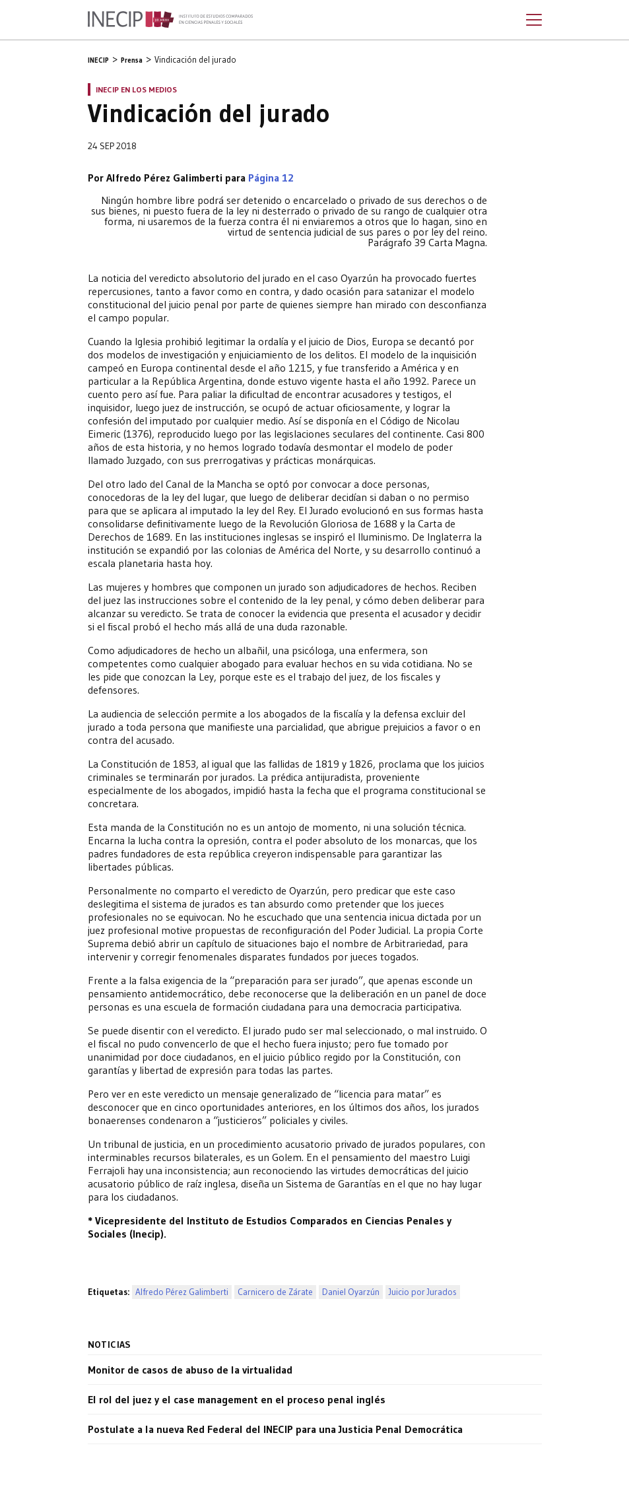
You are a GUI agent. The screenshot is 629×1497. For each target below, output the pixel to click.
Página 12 (271, 177)
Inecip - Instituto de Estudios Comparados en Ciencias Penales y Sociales (170, 19)
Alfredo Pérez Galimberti (181, 1292)
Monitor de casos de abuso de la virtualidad (190, 1369)
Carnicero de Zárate (275, 1292)
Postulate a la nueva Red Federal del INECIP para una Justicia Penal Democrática (275, 1429)
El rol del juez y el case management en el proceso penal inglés (236, 1399)
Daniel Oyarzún (351, 1292)
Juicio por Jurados (423, 1292)
